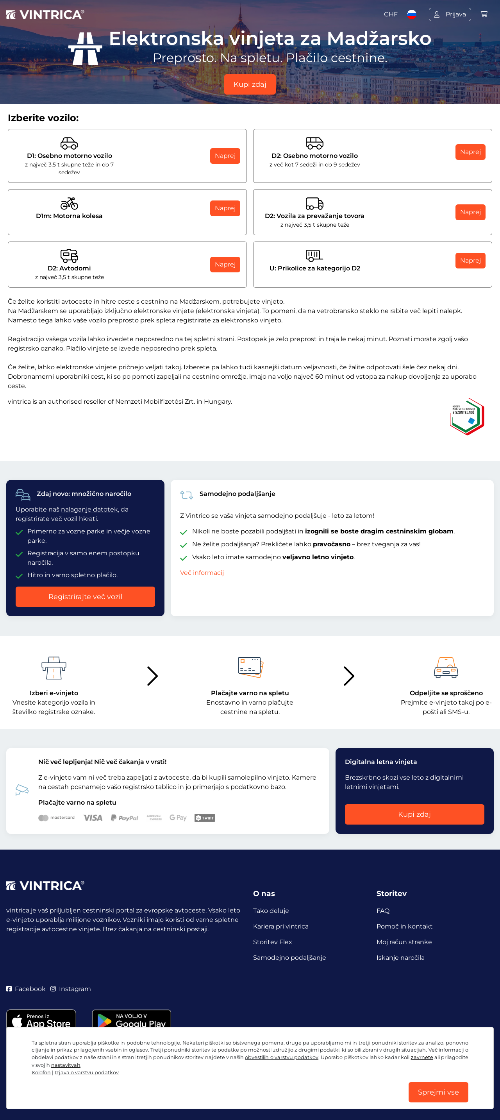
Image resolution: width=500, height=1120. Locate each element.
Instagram (70, 989)
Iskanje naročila (401, 957)
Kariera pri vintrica (281, 926)
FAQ (383, 910)
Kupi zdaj (250, 84)
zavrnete (422, 1057)
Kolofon (41, 1072)
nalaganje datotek (89, 509)
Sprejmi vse (438, 1092)
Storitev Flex (272, 942)
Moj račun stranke (404, 942)
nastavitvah (65, 1065)
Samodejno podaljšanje (289, 957)
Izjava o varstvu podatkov (87, 1072)
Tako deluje (271, 910)
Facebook (26, 989)
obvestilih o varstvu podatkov (281, 1057)
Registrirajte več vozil (85, 596)
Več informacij (202, 572)
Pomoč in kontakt (405, 926)
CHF (391, 14)
